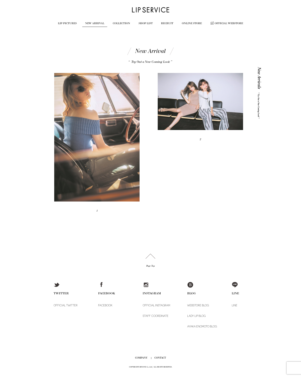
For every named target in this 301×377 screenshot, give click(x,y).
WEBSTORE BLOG (198, 305)
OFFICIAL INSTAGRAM (156, 305)
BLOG (191, 293)
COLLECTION (121, 23)
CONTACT (160, 357)
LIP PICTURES (67, 23)
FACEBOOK (106, 293)
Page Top (150, 266)
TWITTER (61, 293)
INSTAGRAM (152, 293)
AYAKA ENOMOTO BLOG (202, 326)
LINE (235, 293)
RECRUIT (167, 23)
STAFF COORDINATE (155, 315)
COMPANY (141, 357)
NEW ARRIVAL (94, 23)
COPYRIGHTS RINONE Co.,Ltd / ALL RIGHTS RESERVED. (150, 367)
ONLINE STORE (192, 23)
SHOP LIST (146, 23)
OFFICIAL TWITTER (66, 305)
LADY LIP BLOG (196, 315)
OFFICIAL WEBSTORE (229, 23)
